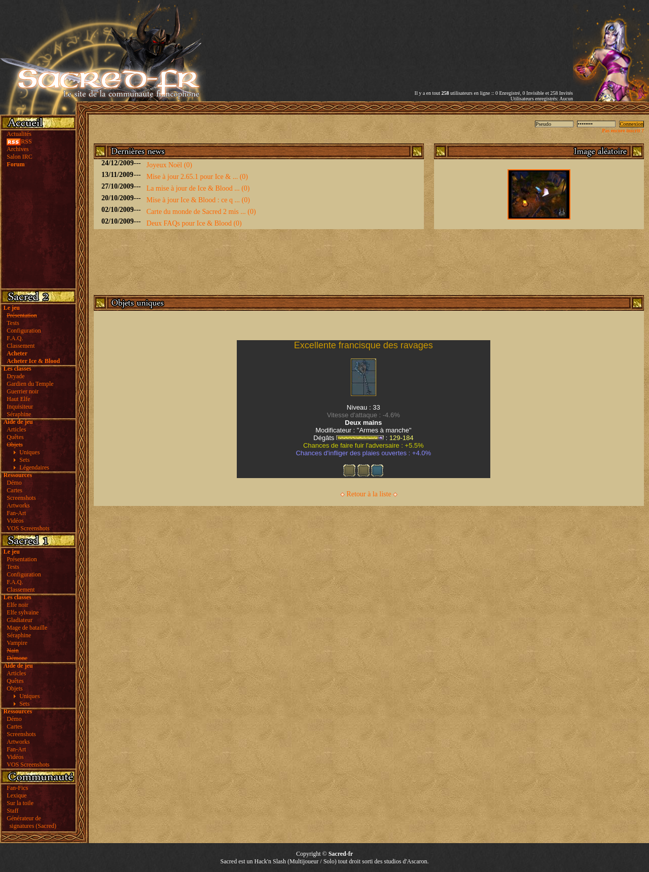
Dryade (15, 376)
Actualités (19, 133)
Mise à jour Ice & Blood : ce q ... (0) (198, 200)
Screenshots (21, 497)
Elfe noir (17, 604)
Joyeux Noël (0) (169, 165)
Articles (16, 429)
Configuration (24, 330)
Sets (24, 459)
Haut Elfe (18, 399)
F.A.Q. (15, 338)
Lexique (16, 795)
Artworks (18, 505)
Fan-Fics (17, 787)
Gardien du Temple (30, 383)
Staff (12, 810)
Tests (13, 322)
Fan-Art (16, 513)
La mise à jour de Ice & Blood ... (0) (198, 188)
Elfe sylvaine (23, 612)
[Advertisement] (454, 37)
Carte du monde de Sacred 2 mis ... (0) (201, 211)
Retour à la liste (368, 494)
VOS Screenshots (28, 528)
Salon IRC (19, 156)
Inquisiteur (20, 406)
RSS (19, 141)
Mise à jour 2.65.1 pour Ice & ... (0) (197, 176)
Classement (20, 345)
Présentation (22, 559)
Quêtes (15, 437)
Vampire (17, 642)
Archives (17, 149)
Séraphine (19, 414)
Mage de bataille (27, 627)
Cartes (14, 490)
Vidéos (15, 520)
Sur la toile (20, 803)
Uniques (29, 452)
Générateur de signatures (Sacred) (30, 822)
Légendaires (34, 467)
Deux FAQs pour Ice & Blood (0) (194, 223)
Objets (14, 688)
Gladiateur (19, 620)
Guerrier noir (23, 391)
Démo (14, 482)
